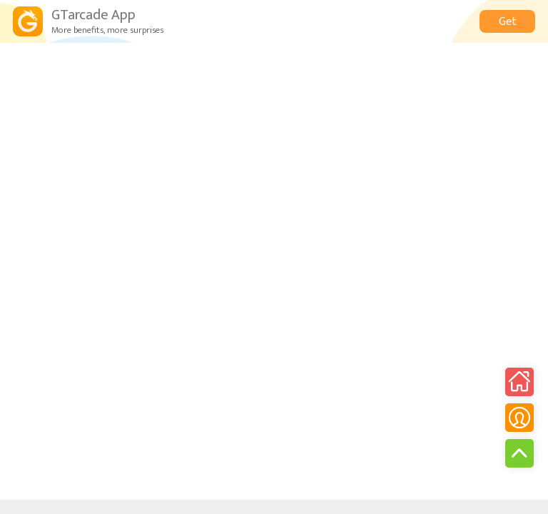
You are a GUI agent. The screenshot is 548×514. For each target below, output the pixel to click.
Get (508, 21)
